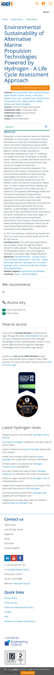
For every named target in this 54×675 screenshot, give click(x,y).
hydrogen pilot (40, 492)
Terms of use (10, 602)
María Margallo (23, 104)
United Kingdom (29, 274)
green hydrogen (32, 449)
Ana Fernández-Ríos (23, 92)
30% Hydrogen (33, 488)
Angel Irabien (28, 101)
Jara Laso (17, 98)
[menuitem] (43, 3)
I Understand (27, 672)
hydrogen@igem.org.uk (18, 569)
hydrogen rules (40, 478)
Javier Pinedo (10, 95)
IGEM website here (34, 335)
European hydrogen (13, 442)
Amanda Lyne (29, 98)
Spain (17, 274)
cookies (15, 669)
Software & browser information (19, 621)
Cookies (8, 612)
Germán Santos (41, 92)
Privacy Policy (10, 598)
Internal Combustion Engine (33, 265)
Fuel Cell (36, 259)
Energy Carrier (39, 256)
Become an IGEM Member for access (30, 87)
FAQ (6, 616)
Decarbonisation (23, 256)
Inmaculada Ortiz (12, 101)
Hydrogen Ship (11, 265)
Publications (17, 19)
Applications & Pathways (33, 271)
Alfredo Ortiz (43, 98)
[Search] (37, 3)
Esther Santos (24, 95)
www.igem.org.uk (21, 583)
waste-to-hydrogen (19, 503)
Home (5, 19)
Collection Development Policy (18, 607)
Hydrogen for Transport (34, 262)
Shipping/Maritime (13, 268)
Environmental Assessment (17, 259)
